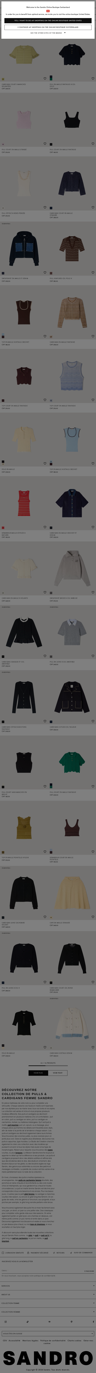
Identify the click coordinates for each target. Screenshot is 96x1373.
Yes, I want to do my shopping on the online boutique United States (48, 21)
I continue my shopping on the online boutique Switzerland (48, 27)
